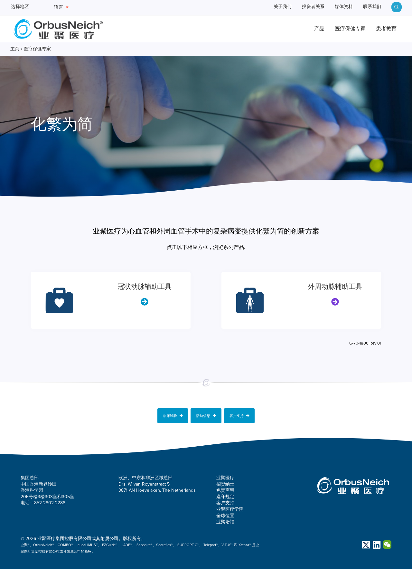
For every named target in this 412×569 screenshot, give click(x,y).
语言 (61, 7)
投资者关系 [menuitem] (300, 7)
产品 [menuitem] (305, 29)
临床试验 (173, 415)
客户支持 (239, 415)
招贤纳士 (225, 483)
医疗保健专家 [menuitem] (341, 29)
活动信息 (206, 415)
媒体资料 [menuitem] (336, 7)
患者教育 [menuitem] (383, 29)
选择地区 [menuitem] (22, 7)
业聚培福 (225, 521)
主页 (14, 49)
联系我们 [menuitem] (369, 7)
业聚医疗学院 (229, 508)
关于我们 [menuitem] (264, 7)
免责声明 (225, 489)
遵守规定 (225, 495)
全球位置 (225, 514)
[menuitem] (396, 7)
